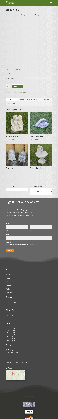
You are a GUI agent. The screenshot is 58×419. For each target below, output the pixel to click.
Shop (8, 282)
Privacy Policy (11, 302)
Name (8, 223)
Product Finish (10, 78)
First (7, 230)
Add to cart (18, 86)
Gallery (8, 285)
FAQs (8, 289)
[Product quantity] (8, 86)
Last (31, 230)
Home (8, 274)
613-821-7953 (12, 353)
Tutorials (9, 315)
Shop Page (9, 15)
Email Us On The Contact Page (17, 362)
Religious (17, 15)
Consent (9, 242)
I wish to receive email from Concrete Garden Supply (22, 245)
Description (11, 99)
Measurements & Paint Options (29, 99)
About (8, 278)
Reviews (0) (46, 99)
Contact (9, 293)
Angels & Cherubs (28, 15)
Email (8, 234)
